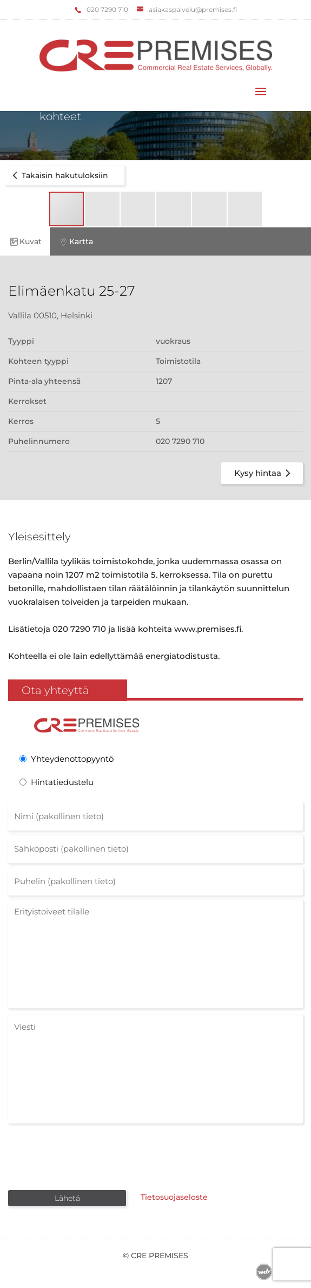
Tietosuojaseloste (174, 1197)
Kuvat (25, 241)
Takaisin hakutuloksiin (58, 175)
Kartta (75, 241)
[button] (103, 209)
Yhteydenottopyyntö (72, 759)
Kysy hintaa (264, 473)
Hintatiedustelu (62, 782)
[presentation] (90, 1156)
